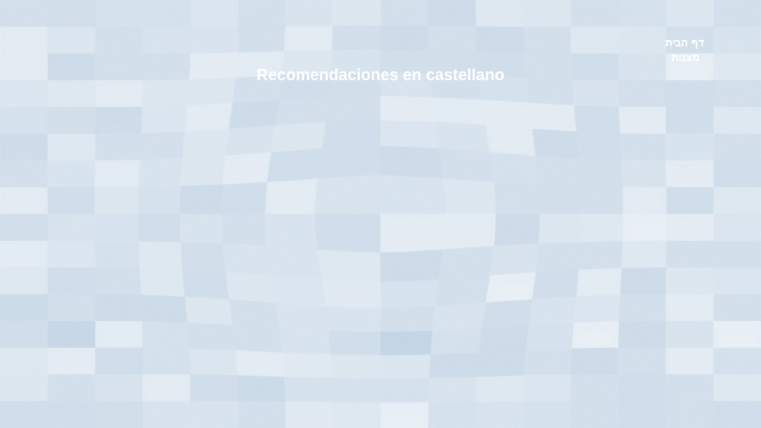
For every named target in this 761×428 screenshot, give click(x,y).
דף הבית (684, 43)
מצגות (685, 58)
